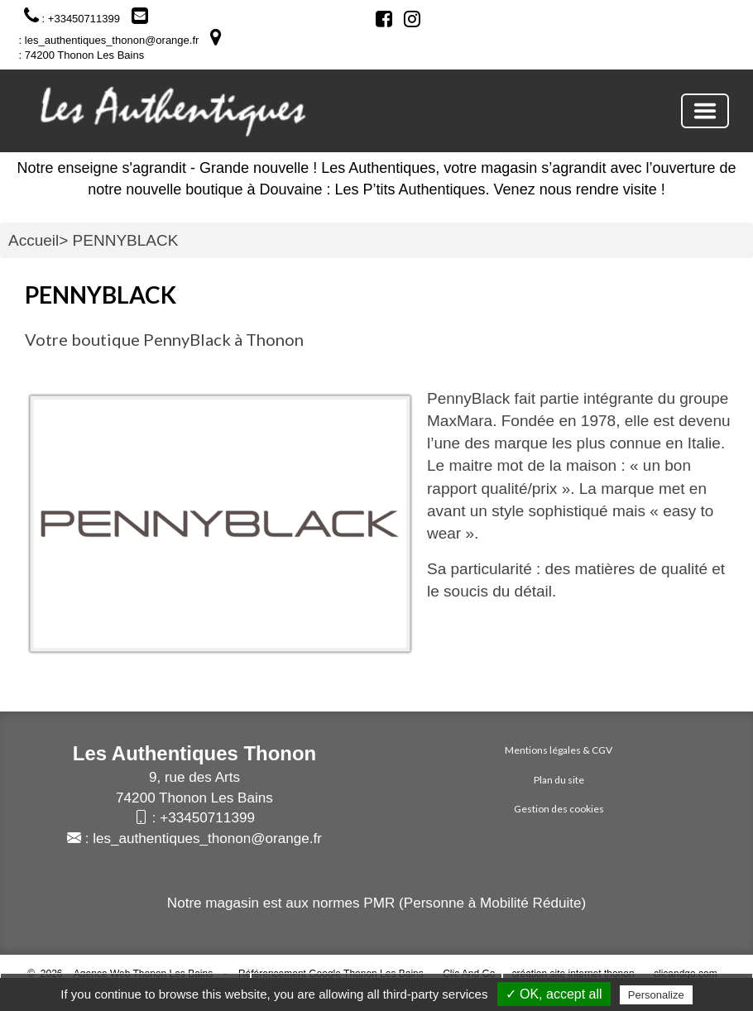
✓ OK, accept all (554, 994)
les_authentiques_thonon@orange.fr (207, 838)
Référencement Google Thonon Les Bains (331, 974)
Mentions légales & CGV (558, 750)
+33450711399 (207, 818)
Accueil (33, 240)
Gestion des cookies (559, 809)
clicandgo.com (685, 974)
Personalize (656, 995)
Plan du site (559, 780)
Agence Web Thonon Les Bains (143, 974)
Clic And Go (469, 974)
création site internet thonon (573, 974)
